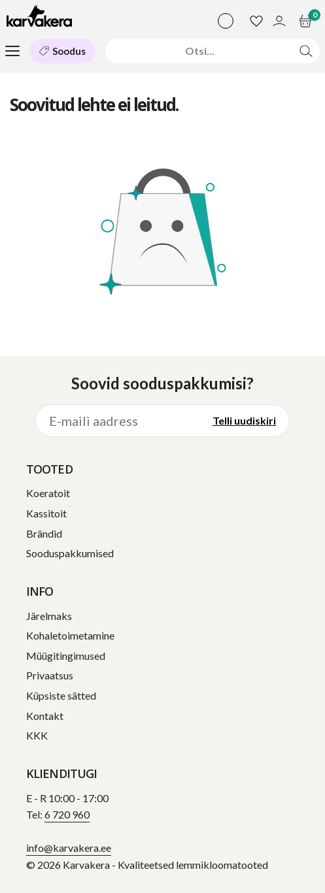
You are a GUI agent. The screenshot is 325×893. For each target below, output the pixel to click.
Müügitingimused (65, 655)
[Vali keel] (225, 21)
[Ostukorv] (307, 20)
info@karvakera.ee (68, 847)
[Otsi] (200, 50)
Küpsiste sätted (61, 695)
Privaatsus (49, 675)
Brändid (44, 533)
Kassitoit (46, 513)
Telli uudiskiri (244, 420)
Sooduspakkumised (70, 553)
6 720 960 (67, 814)
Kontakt (44, 715)
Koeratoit (48, 493)
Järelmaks (49, 615)
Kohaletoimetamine (70, 635)
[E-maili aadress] (117, 420)
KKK (37, 735)
